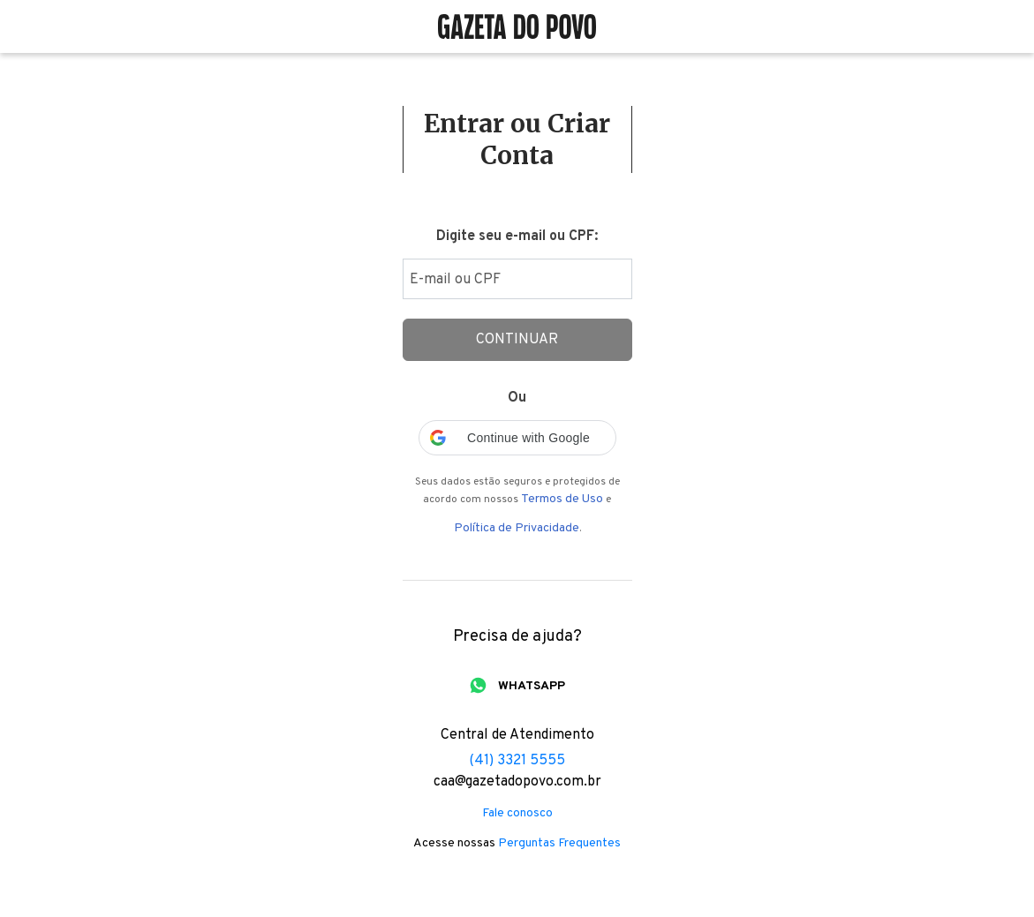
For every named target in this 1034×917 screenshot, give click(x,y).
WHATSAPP (531, 687)
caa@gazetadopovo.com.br (517, 782)
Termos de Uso (562, 499)
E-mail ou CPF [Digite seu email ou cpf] (455, 280)
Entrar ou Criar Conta (517, 139)
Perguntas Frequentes (559, 844)
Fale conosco (517, 814)
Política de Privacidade (516, 529)
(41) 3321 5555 (517, 761)
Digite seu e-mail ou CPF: (517, 236)
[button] (517, 437)
